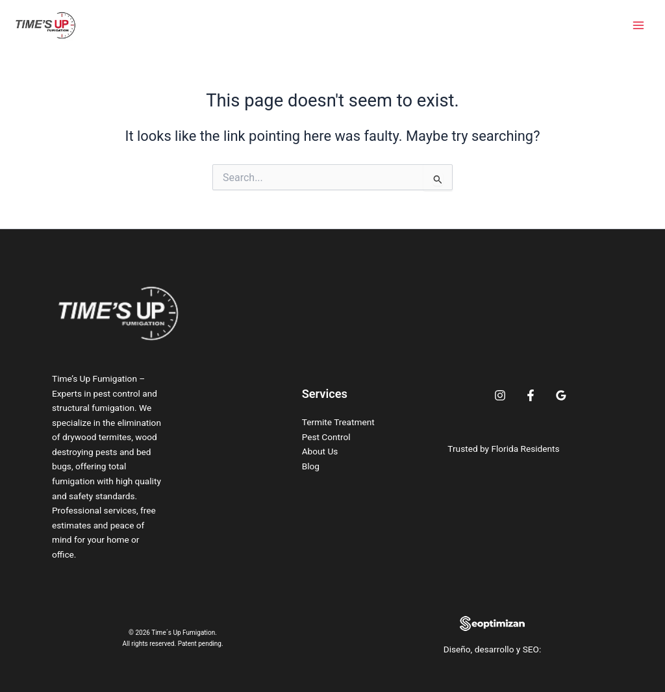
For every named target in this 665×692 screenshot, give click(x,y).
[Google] (561, 395)
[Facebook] (530, 395)
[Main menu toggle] (638, 25)
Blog (311, 466)
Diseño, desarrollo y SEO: (493, 649)
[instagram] (500, 395)
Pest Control (326, 437)
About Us (320, 451)
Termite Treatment (338, 422)
